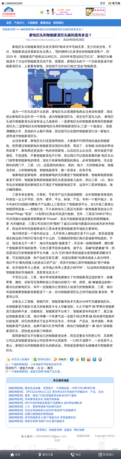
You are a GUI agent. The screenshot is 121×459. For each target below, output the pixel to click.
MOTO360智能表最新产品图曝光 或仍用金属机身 (53, 402)
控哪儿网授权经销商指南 (39, 413)
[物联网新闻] (16, 388)
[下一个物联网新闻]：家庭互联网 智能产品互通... (33, 371)
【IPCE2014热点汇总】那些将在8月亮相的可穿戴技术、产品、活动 (64, 391)
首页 (102, 3)
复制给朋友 (44, 359)
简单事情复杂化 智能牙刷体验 (42, 399)
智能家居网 (8, 29)
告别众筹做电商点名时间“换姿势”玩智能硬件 (50, 410)
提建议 (68, 429)
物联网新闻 (27, 29)
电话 (78, 454)
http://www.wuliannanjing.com (43, 39)
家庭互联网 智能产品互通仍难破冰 (45, 421)
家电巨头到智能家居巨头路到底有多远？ (60, 29)
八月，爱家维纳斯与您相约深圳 (43, 406)
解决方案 (48, 454)
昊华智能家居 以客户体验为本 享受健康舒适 (50, 417)
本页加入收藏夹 (20, 359)
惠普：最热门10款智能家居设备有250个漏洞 (50, 395)
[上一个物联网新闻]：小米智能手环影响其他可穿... (34, 364)
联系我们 (42, 429)
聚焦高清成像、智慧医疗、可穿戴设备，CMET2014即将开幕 (60, 388)
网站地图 (79, 429)
